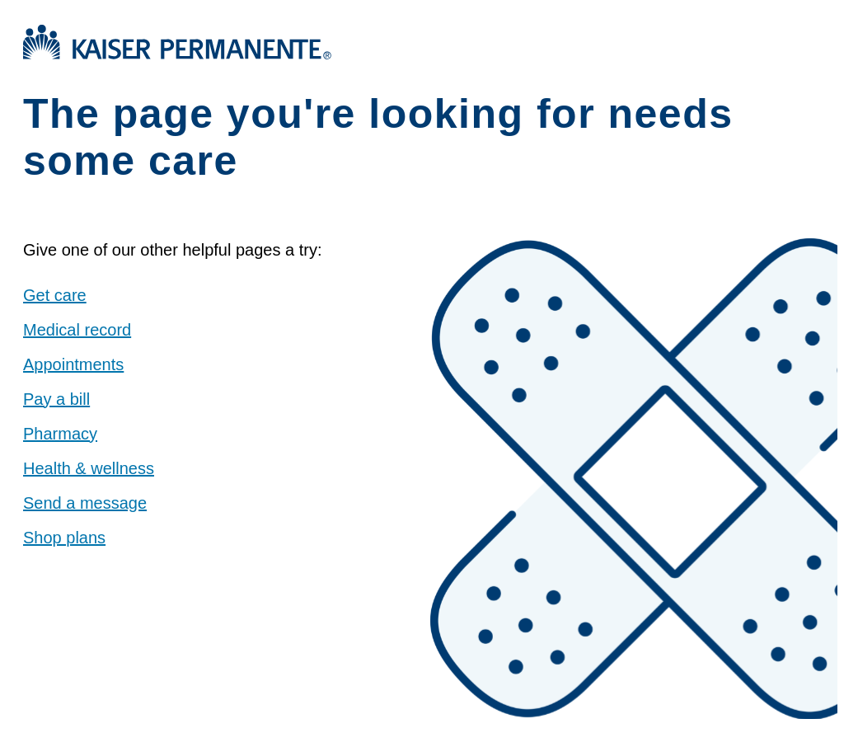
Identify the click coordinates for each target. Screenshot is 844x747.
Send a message (85, 503)
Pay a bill (56, 399)
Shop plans (64, 538)
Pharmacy (60, 434)
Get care (55, 295)
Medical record (77, 330)
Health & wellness (88, 468)
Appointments (73, 364)
